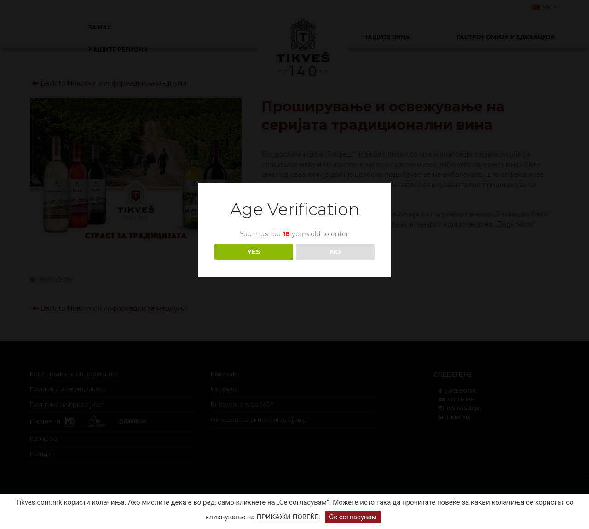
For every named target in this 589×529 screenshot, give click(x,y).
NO (335, 252)
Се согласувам (353, 517)
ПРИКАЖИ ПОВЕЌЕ (287, 517)
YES (253, 252)
